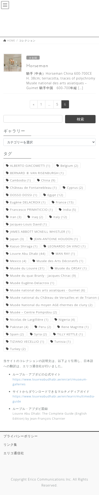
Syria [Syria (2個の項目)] (40, 334)
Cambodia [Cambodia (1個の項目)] (20, 180)
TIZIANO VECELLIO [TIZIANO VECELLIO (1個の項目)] (27, 341)
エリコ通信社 (13, 453)
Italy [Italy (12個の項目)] (60, 217)
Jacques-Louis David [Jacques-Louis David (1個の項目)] (28, 224)
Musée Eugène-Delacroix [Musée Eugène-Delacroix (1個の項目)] (32, 283)
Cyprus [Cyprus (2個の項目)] (75, 188)
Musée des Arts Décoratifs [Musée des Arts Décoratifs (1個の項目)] (60, 261)
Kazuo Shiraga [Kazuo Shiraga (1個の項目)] (24, 246)
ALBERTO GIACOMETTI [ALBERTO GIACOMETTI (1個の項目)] (30, 166)
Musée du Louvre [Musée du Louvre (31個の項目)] (27, 268)
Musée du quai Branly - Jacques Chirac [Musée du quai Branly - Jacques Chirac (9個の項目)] (43, 275)
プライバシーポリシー (20, 436)
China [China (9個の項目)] (48, 180)
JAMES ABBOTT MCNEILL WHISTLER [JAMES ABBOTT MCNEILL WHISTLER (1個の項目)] (40, 232)
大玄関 (33, 58)
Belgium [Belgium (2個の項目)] (69, 166)
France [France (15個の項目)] (65, 202)
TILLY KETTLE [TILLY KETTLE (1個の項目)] (70, 334)
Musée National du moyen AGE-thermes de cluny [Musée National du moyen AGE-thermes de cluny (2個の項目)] (51, 305)
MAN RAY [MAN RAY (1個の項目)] (65, 254)
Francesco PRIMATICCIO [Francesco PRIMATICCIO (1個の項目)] (31, 210)
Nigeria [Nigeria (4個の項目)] (67, 319)
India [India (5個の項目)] (69, 210)
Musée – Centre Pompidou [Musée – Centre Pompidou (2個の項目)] (33, 312)
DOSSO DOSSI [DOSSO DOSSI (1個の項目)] (23, 195)
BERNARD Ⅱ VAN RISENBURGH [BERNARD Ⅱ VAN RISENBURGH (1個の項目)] (37, 173)
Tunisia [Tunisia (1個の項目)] (63, 341)
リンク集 (10, 444)
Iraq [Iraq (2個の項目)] (37, 217)
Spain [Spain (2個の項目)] (17, 334)
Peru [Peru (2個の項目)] (45, 327)
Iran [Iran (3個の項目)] (16, 217)
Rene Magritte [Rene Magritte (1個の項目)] (75, 327)
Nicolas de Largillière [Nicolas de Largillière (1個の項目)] (29, 319)
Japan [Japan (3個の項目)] (17, 239)
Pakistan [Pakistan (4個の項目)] (19, 327)
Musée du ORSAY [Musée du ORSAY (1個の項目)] (71, 268)
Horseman (37, 66)
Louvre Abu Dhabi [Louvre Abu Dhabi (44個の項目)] (27, 254)
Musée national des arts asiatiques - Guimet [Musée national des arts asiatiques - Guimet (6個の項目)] (47, 290)
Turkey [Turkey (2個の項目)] (18, 349)
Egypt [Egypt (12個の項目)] (55, 195)
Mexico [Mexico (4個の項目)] (18, 261)
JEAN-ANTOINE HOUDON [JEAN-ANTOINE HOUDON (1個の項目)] (56, 239)
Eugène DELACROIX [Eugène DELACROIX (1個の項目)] (28, 202)
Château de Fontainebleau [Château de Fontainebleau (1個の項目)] (33, 188)
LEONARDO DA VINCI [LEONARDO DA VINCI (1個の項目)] (66, 246)
